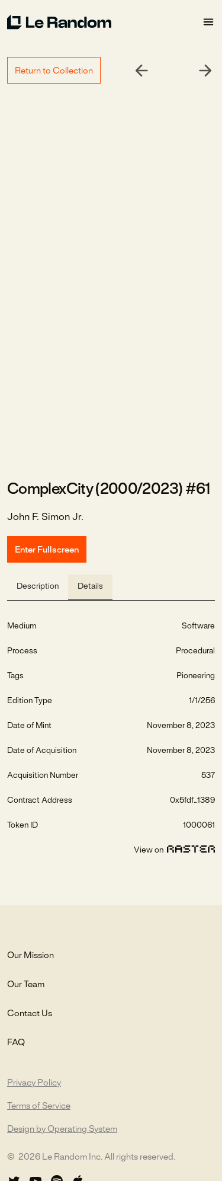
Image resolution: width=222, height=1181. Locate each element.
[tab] (37, 587)
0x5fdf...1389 (192, 801)
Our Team (25, 985)
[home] (104, 22)
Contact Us (29, 1014)
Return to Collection (54, 71)
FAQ (16, 1043)
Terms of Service (38, 1106)
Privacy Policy (34, 1083)
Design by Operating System (62, 1129)
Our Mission (30, 956)
